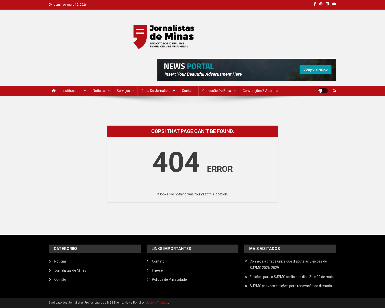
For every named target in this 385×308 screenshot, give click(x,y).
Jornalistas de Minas (70, 270)
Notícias (99, 91)
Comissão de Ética (216, 91)
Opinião (60, 279)
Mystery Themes (156, 302)
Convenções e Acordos (260, 91)
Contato (188, 91)
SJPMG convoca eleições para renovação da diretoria (291, 286)
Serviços (123, 91)
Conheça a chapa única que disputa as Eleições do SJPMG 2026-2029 (288, 264)
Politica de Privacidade (169, 279)
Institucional (72, 91)
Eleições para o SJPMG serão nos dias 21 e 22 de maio (292, 277)
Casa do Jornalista (155, 91)
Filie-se (157, 270)
